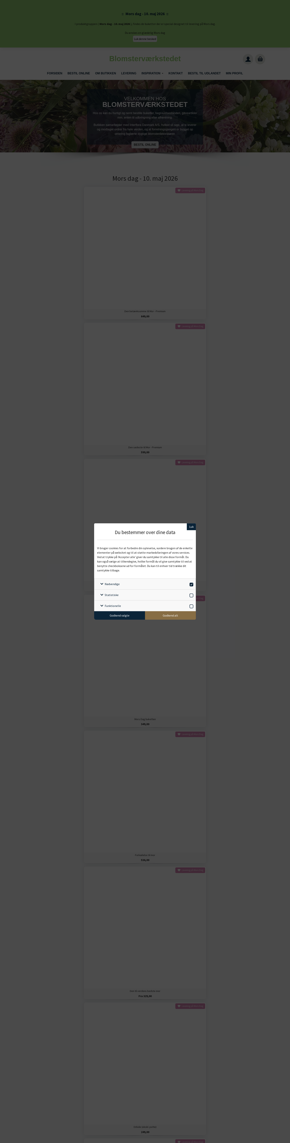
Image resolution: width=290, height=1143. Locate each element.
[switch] (191, 584)
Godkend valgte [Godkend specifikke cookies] (119, 615)
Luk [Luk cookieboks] (191, 527)
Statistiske (112, 595)
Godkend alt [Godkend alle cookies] (170, 615)
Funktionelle (113, 606)
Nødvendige (112, 584)
